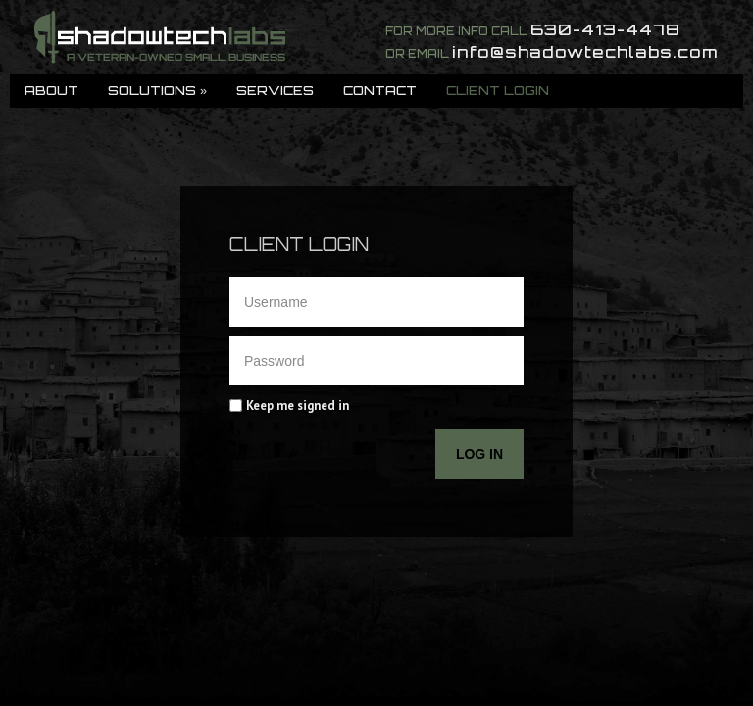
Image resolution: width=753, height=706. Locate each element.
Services (275, 90)
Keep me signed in (297, 405)
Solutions (157, 90)
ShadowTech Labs (159, 37)
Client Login (497, 90)
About (51, 90)
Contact (380, 90)
